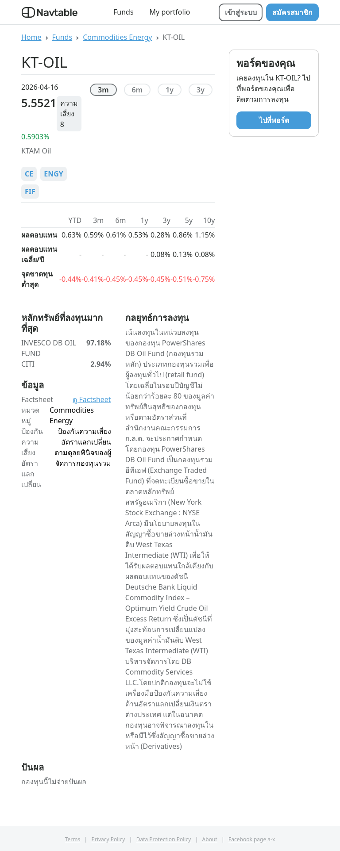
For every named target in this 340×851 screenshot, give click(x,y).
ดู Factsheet (92, 399)
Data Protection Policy (163, 839)
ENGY (53, 174)
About (209, 839)
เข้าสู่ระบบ (241, 12)
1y (170, 90)
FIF (30, 191)
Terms (73, 839)
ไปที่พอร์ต (274, 120)
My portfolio (170, 12)
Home (31, 37)
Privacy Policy (108, 839)
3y (201, 90)
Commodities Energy (117, 37)
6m (137, 90)
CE (29, 174)
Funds (123, 12)
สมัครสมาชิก (292, 12)
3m (103, 90)
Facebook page (247, 839)
